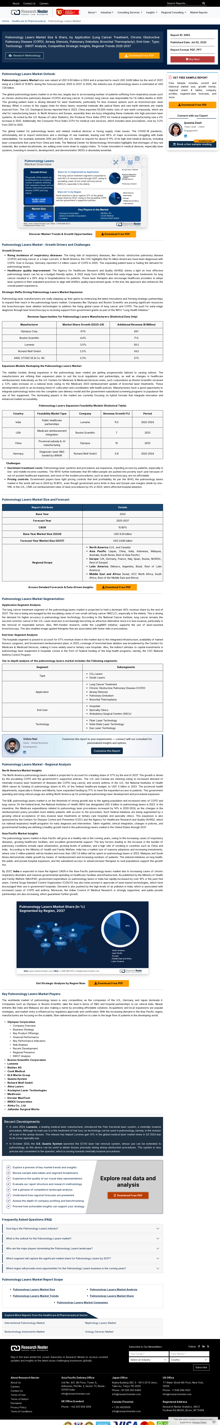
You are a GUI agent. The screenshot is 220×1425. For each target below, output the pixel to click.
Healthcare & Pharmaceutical (28, 21)
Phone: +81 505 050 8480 (126, 1390)
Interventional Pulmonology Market (25, 1323)
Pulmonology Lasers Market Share (112, 1295)
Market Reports (198, 12)
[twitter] (208, 1347)
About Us (16, 1382)
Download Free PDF (139, 56)
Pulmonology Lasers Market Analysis (113, 1289)
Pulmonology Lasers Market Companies (82, 1302)
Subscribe (201, 1367)
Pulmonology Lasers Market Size (34, 1289)
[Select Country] (189, 1359)
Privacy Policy (18, 1407)
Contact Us (29, 3)
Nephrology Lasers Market (100, 1323)
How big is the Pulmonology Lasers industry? (32, 1228)
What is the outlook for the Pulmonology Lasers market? (38, 1238)
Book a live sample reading (194, 143)
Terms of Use (18, 1394)
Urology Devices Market (99, 1331)
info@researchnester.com (75, 1393)
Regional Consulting (172, 12)
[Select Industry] (149, 1359)
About (16, 3)
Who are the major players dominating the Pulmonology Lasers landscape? (49, 1248)
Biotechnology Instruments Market (25, 1331)
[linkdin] (203, 1347)
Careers (44, 3)
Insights (150, 12)
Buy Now (193, 59)
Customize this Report (107, 750)
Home (5, 21)
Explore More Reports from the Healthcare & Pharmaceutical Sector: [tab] (46, 1315)
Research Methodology (25, 55)
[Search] (203, 3)
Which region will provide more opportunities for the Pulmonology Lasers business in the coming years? (66, 1268)
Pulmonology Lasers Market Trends (36, 1295)
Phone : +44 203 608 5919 (76, 1406)
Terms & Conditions (21, 1411)
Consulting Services (128, 12)
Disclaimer (16, 1403)
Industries (106, 12)
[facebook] (199, 1347)
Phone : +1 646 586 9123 (176, 1390)
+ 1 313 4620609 (121, 1407)
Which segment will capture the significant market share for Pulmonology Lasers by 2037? (58, 1258)
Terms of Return (20, 1399)
